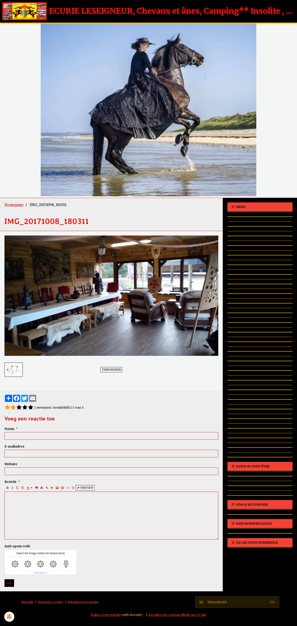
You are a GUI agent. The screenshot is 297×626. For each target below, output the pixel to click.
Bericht (10, 482)
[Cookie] (9, 617)
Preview (85, 487)
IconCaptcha (39, 573)
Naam (9, 429)
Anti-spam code (17, 546)
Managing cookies (50, 602)
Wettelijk (27, 602)
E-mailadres (14, 446)
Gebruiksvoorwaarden (82, 602)
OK (9, 583)
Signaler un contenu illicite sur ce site (177, 615)
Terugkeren (111, 369)
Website (10, 464)
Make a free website (106, 615)
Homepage (13, 205)
